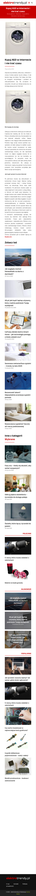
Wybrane (18, 14)
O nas (8, 884)
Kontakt (16, 884)
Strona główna (11, 14)
